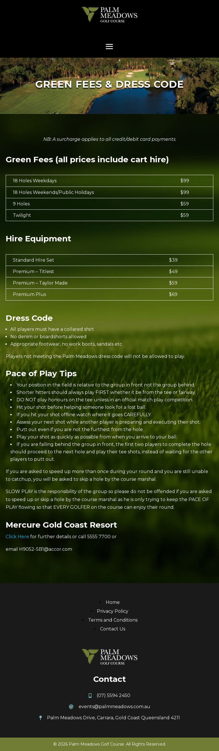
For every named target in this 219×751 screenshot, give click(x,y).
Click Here (17, 536)
